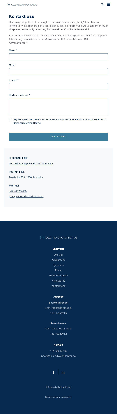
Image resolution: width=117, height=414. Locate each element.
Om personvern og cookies (58, 397)
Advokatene (58, 260)
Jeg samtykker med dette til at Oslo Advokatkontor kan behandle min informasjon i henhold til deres (60, 121)
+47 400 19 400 (18, 191)
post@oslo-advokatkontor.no (26, 196)
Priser (58, 270)
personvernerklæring (30, 123)
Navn (13, 50)
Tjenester (58, 265)
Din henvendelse (19, 95)
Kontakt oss (59, 286)
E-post (13, 80)
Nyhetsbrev (58, 281)
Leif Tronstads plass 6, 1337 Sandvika (31, 163)
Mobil (12, 65)
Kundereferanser (58, 275)
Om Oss (58, 255)
